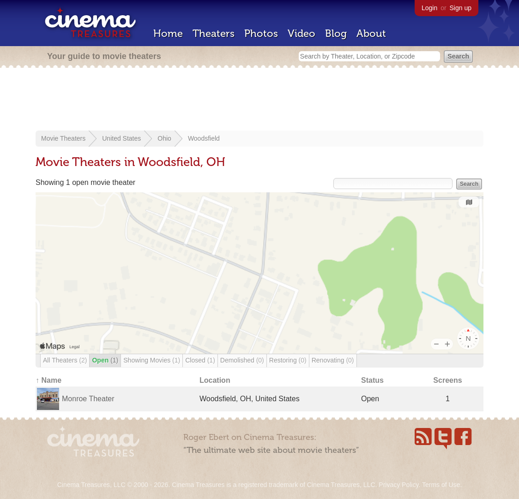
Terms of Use (441, 484)
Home (168, 33)
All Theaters (65, 360)
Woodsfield (204, 138)
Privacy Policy (398, 484)
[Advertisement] (259, 100)
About (371, 33)
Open (105, 360)
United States (121, 138)
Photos (261, 33)
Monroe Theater (88, 399)
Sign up (460, 8)
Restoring (288, 360)
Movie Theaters (63, 138)
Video (301, 33)
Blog (336, 33)
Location (214, 380)
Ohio (164, 138)
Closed (200, 360)
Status (372, 380)
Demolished (242, 360)
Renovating (333, 360)
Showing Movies (151, 360)
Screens (447, 380)
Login (429, 8)
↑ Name (48, 380)
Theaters (214, 33)
